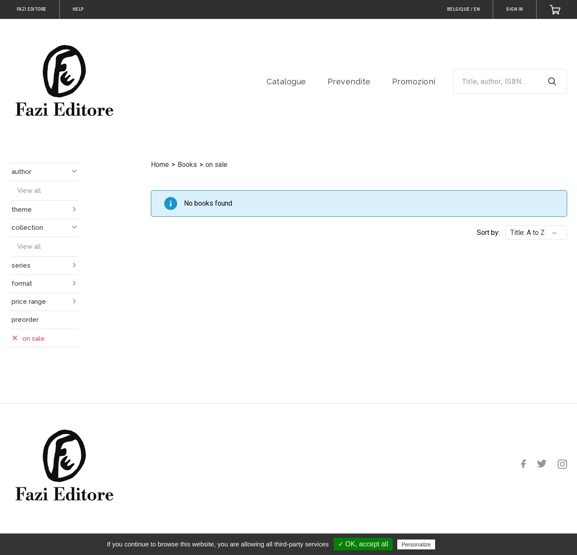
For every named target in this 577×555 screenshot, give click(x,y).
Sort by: (488, 232)
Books (187, 164)
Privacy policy (457, 544)
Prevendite (349, 81)
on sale (216, 164)
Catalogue (286, 81)
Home (160, 164)
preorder (25, 320)
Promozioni (414, 81)
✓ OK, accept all (363, 544)
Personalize (416, 544)
